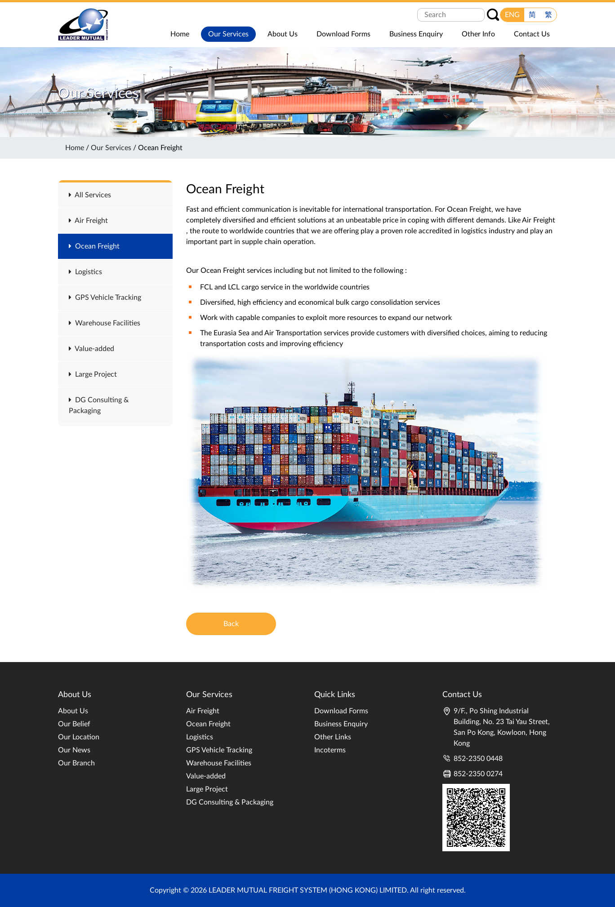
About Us (73, 711)
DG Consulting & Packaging (229, 802)
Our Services (111, 147)
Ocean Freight (94, 246)
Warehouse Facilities (104, 323)
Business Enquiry (341, 724)
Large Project (93, 374)
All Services (90, 195)
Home (74, 147)
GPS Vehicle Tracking (105, 297)
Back (231, 623)
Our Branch (76, 763)
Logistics (85, 272)
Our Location (78, 737)
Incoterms (330, 750)
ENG (512, 14)
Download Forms (341, 711)
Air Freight (88, 220)
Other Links (332, 737)
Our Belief (74, 724)
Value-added (91, 348)
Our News (74, 750)
